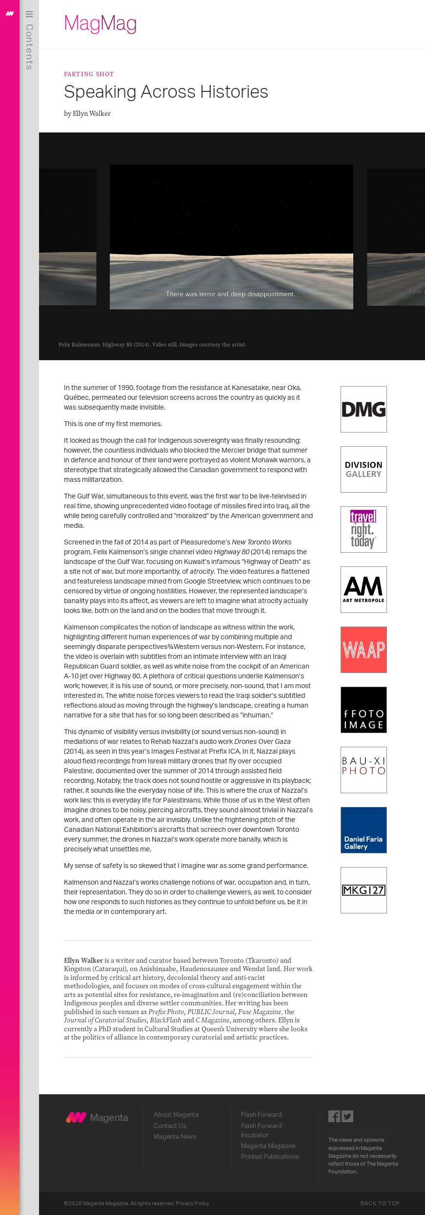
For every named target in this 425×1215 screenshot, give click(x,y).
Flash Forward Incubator (261, 1131)
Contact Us (170, 1126)
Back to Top (381, 1203)
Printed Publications (270, 1156)
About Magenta (176, 1114)
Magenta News (175, 1136)
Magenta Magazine (268, 1146)
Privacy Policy (192, 1203)
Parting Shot (89, 74)
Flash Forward (261, 1114)
